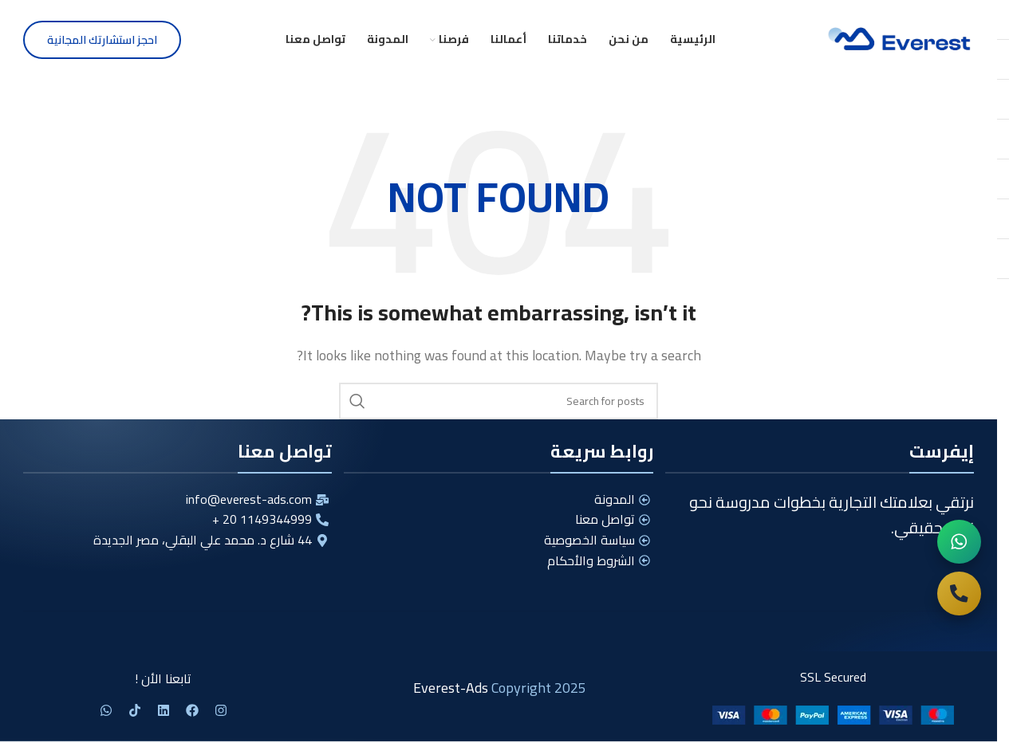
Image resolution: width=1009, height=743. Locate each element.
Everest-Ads (450, 687)
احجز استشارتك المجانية (102, 39)
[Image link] (833, 713)
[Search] (498, 401)
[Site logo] (901, 38)
